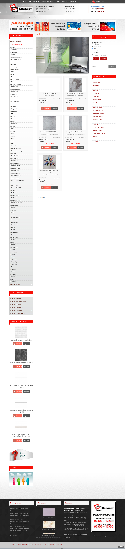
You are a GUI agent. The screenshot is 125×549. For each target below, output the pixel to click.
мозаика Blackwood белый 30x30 (21, 340)
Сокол (95, 136)
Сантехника (13, 535)
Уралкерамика (97, 119)
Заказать (19, 344)
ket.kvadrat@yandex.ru (79, 529)
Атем (94, 139)
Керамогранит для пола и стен (18, 519)
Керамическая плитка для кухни (19, 513)
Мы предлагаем (23, 544)
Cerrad (95, 91)
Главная (19, 17)
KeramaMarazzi (98, 110)
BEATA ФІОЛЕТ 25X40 (49, 517)
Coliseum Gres (97, 108)
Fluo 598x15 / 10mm (49, 93)
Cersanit (96, 93)
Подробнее (26, 344)
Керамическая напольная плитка (19, 511)
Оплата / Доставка (35, 544)
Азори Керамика (98, 116)
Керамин (96, 125)
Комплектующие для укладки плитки (20, 533)
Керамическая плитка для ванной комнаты (19, 516)
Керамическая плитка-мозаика (18, 524)
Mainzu (95, 102)
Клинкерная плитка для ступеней (19, 528)
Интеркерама (97, 99)
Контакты (59, 544)
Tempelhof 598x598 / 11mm (75, 132)
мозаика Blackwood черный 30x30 (21, 363)
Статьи (45, 544)
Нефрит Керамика (98, 113)
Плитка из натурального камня (18, 530)
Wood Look (96, 105)
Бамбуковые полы (99, 133)
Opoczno (96, 88)
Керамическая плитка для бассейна (20, 521)
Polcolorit (96, 82)
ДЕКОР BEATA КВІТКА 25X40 (49, 529)
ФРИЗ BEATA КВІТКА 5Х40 (48, 536)
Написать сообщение (97, 6)
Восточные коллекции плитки (18, 526)
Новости (52, 544)
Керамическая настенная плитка (19, 508)
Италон (95, 122)
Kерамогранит (97, 130)
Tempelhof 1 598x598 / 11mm (49, 132)
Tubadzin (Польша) (29, 17)
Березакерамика (98, 127)
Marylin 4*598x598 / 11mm (75, 93)
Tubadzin (96, 44)
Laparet (95, 142)
